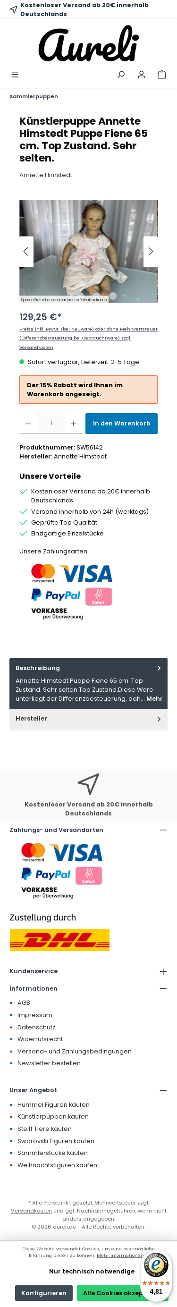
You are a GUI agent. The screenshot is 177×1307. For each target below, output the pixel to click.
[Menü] (15, 75)
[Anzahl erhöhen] (73, 423)
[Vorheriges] (26, 251)
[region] (88, 251)
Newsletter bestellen (49, 1063)
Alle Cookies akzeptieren (122, 1293)
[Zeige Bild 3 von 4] (97, 296)
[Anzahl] (50, 423)
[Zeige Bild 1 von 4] (63, 296)
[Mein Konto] (141, 75)
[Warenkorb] (162, 75)
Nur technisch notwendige (92, 1271)
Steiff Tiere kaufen (44, 1129)
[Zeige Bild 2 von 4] (80, 296)
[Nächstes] (150, 251)
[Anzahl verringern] (28, 423)
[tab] (88, 683)
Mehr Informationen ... (122, 1255)
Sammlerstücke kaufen (52, 1153)
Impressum (34, 1015)
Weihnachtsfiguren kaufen (57, 1165)
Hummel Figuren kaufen (53, 1105)
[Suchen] (120, 75)
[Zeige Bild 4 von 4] (113, 296)
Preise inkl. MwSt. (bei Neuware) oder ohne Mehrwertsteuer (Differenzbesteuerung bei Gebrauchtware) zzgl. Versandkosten (88, 338)
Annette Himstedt (45, 175)
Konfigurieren (44, 1293)
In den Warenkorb (122, 423)
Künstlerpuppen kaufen (53, 1116)
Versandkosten (31, 1210)
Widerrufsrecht (40, 1039)
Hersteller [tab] (89, 718)
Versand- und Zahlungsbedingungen (74, 1051)
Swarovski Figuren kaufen (55, 1141)
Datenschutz (36, 1027)
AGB (23, 1003)
